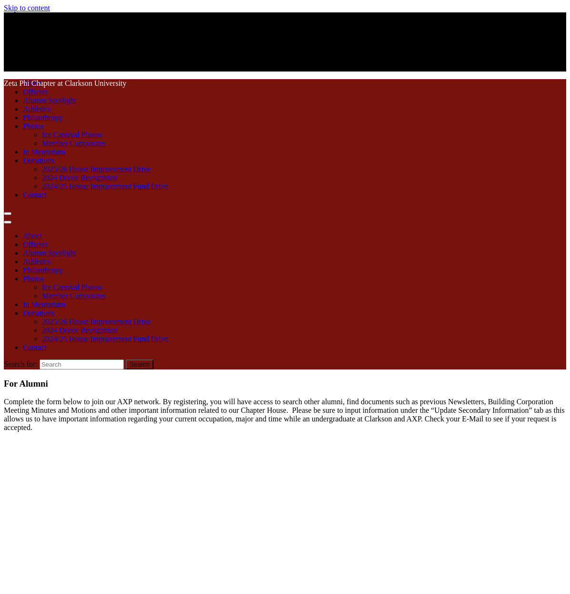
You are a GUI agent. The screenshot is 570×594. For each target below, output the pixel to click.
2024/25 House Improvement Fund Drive (105, 186)
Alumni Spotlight (49, 100)
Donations (38, 160)
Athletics (37, 109)
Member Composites (74, 143)
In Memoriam (44, 152)
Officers (35, 92)
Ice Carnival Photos (72, 135)
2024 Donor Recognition (80, 178)
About (32, 236)
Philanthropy (42, 117)
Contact (35, 195)
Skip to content (27, 8)
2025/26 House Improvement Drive (96, 169)
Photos (33, 126)
